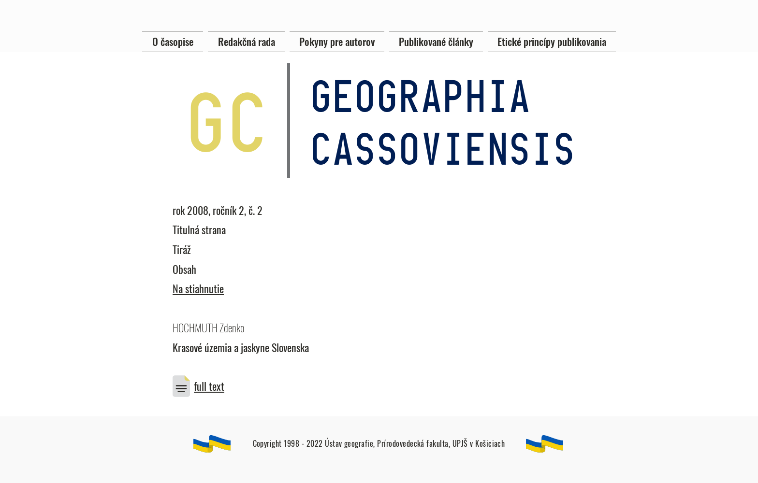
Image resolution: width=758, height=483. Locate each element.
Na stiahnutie (198, 288)
